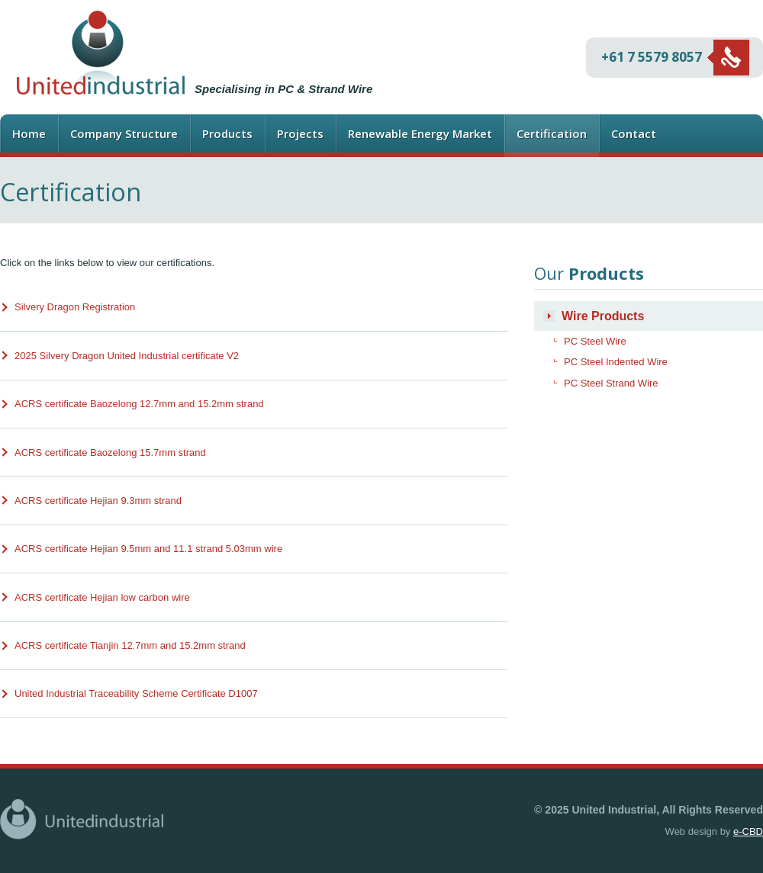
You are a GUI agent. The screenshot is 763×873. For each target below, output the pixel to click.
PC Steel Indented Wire (616, 361)
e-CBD (748, 831)
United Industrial (101, 53)
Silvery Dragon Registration (74, 307)
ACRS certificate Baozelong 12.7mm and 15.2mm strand (139, 403)
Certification (552, 133)
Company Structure (124, 133)
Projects (300, 133)
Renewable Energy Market (420, 133)
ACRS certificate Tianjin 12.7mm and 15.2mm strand (130, 645)
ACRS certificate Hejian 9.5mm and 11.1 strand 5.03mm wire (148, 548)
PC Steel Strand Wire (611, 383)
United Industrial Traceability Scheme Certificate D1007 (136, 693)
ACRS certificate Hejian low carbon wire (102, 597)
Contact (633, 133)
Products (227, 133)
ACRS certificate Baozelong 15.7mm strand (110, 452)
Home (29, 133)
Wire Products (603, 316)
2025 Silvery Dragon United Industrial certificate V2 (126, 355)
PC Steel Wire (595, 341)
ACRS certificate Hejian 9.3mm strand (98, 500)
